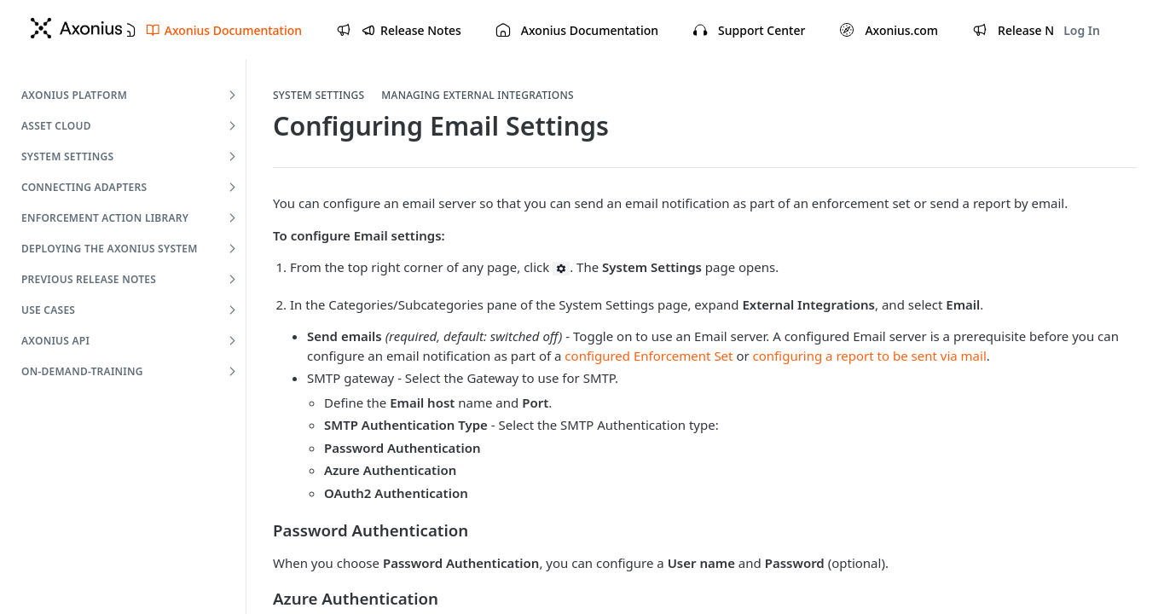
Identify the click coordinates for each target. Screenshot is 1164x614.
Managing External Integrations (477, 95)
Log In (1081, 30)
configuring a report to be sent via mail (870, 355)
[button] (561, 267)
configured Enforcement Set (649, 355)
